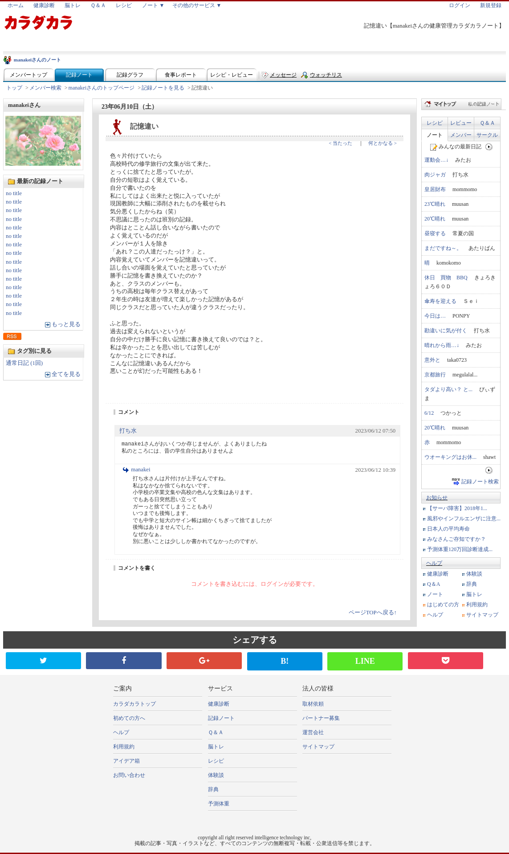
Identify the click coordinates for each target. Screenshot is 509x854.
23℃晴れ (434, 204)
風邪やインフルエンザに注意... (464, 518)
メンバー (461, 135)
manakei (140, 469)
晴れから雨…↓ (441, 345)
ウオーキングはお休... (450, 457)
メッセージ (283, 75)
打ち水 (128, 431)
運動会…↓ (436, 160)
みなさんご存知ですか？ (456, 539)
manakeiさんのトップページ (102, 88)
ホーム (16, 5)
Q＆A (433, 584)
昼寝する (435, 233)
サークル (487, 135)
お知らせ (437, 497)
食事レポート (181, 75)
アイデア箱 (126, 761)
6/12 (429, 413)
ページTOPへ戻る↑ (373, 612)
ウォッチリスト (326, 77)
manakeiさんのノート (37, 59)
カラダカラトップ (134, 704)
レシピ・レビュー (231, 75)
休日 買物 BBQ (446, 277)
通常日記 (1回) (24, 363)
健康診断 (44, 5)
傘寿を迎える (440, 301)
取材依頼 (313, 704)
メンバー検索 (45, 88)
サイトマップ (482, 615)
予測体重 (218, 804)
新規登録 (490, 5)
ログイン (459, 5)
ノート (435, 135)
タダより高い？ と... (448, 389)
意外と (432, 360)
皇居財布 (435, 189)
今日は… (435, 316)
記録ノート (79, 75)
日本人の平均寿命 (448, 529)
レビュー (461, 123)
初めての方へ (129, 718)
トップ (14, 88)
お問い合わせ (129, 775)
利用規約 (477, 604)
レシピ (124, 5)
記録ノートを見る (163, 88)
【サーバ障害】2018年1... (457, 508)
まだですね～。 (443, 248)
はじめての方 (443, 604)
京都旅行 (435, 375)
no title (14, 193)
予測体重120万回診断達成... (460, 549)
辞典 (471, 584)
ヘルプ (434, 563)
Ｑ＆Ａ (98, 5)
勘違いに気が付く (445, 330)
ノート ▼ (153, 5)
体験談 (474, 574)
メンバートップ (28, 75)
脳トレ (73, 5)
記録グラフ (130, 75)
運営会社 (313, 732)
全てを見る (66, 374)
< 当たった (340, 143)
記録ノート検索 (480, 481)
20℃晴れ (434, 219)
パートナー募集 (321, 718)
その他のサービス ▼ (197, 5)
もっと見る (66, 324)
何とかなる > (382, 143)
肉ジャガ (435, 175)
